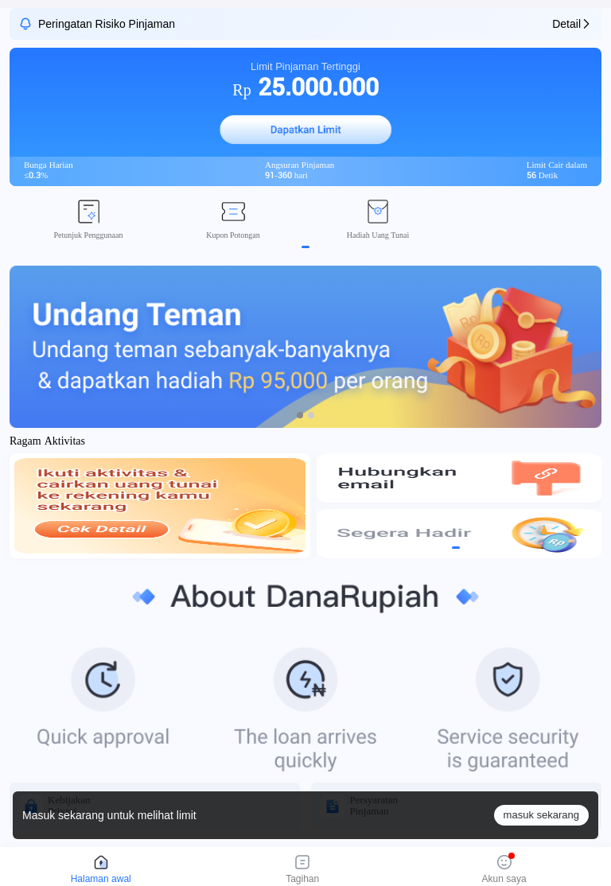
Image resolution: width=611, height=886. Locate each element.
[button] (305, 129)
